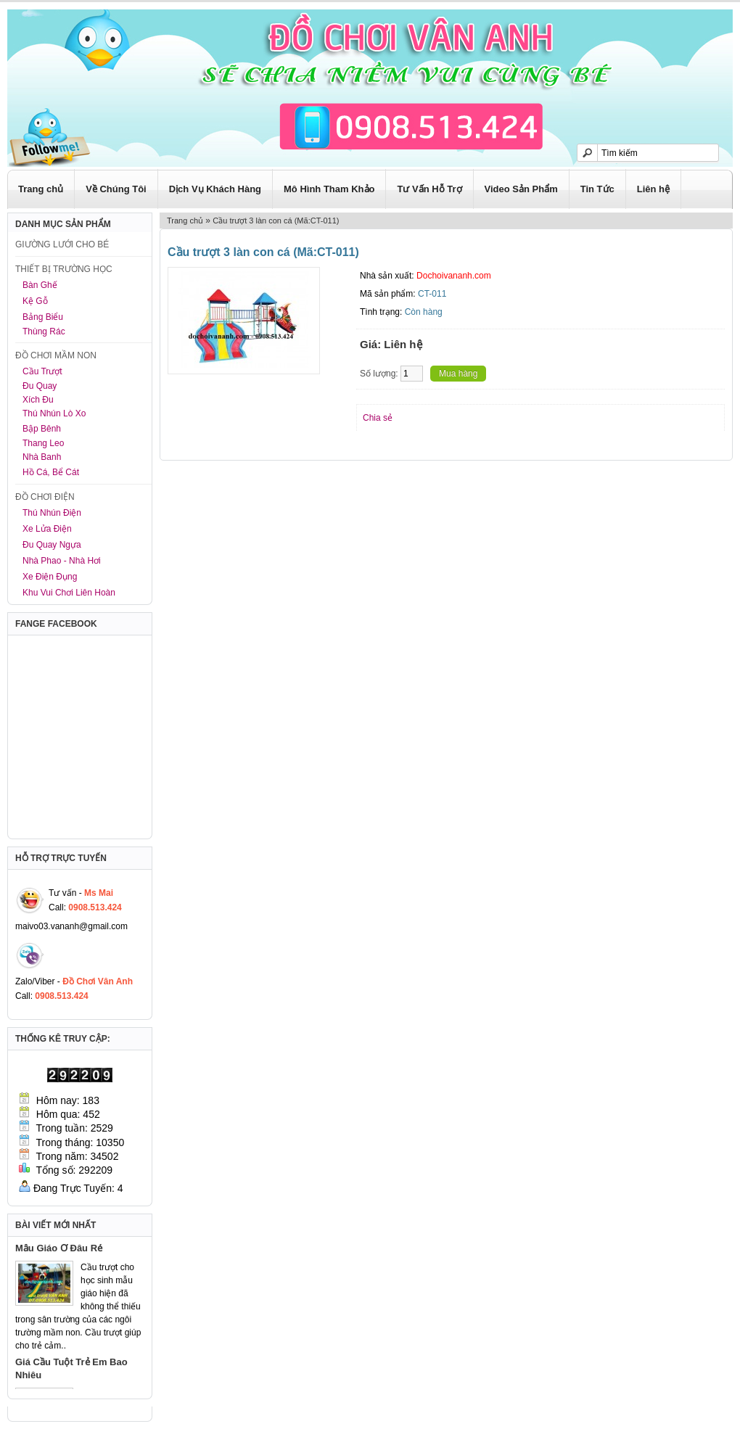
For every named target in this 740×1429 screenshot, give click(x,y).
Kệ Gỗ (35, 301)
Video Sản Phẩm (521, 189)
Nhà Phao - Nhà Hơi (61, 561)
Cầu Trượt (42, 371)
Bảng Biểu (42, 317)
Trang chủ (40, 189)
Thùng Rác (43, 331)
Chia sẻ (377, 418)
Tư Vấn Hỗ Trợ (429, 189)
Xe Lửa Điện (47, 529)
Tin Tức (597, 189)
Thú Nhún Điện (51, 513)
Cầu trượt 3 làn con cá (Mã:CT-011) (276, 220)
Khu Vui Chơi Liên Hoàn (68, 593)
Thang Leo (43, 443)
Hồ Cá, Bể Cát (50, 472)
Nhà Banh (41, 457)
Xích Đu (38, 400)
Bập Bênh (41, 429)
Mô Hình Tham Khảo (329, 189)
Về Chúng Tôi (116, 189)
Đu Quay (39, 386)
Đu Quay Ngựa (51, 545)
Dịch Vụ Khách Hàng (215, 189)
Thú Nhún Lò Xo (54, 413)
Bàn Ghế (39, 285)
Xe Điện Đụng (49, 577)
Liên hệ (653, 189)
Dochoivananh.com (453, 276)
